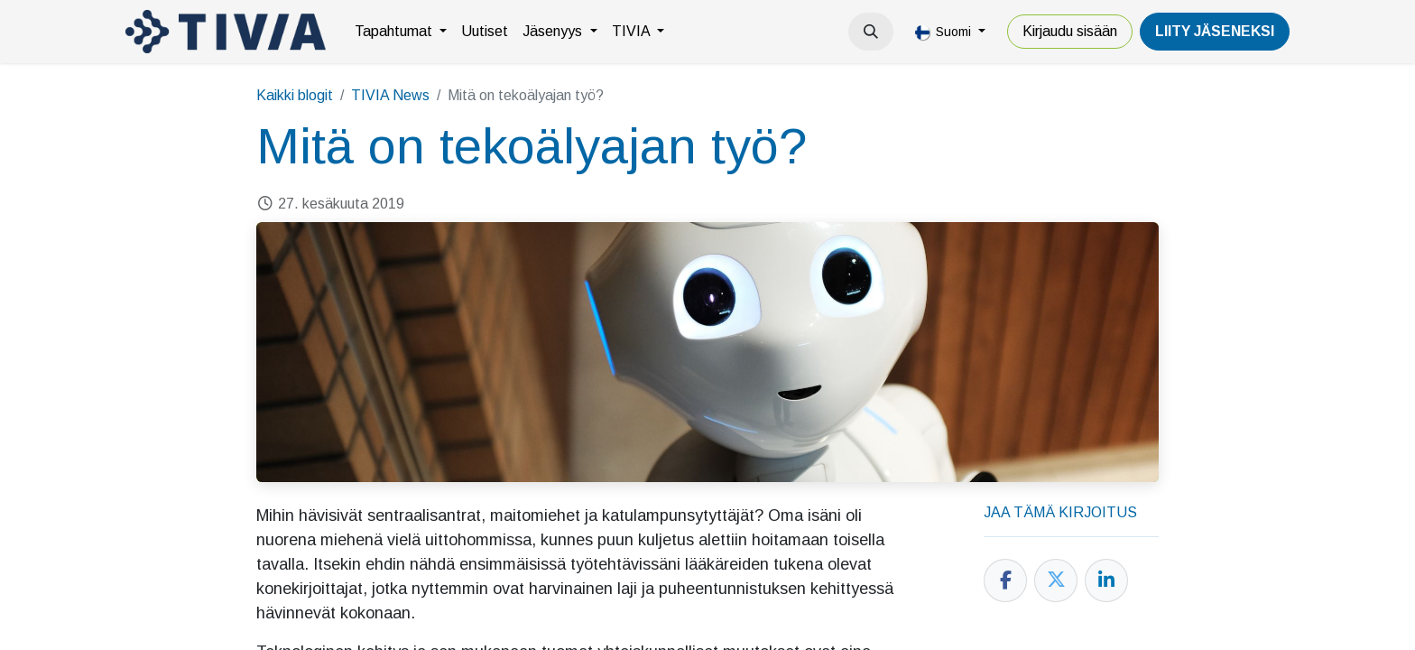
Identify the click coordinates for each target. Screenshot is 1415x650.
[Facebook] (1005, 580)
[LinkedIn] (1106, 580)
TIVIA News (390, 95)
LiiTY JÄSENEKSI (1214, 31)
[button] (870, 32)
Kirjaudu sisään (1069, 31)
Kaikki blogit (294, 95)
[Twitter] (1055, 580)
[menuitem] (400, 32)
